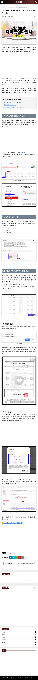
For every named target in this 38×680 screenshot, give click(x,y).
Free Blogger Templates (31, 677)
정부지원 (19, 644)
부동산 (19, 639)
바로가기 (23, 152)
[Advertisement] (19, 64)
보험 (4, 7)
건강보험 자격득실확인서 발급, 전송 (14, 107)
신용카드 (19, 642)
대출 (19, 634)
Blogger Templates (12, 677)
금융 (19, 632)
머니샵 (19, 2)
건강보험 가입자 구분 (10, 105)
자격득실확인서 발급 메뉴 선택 (12, 102)
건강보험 (9, 553)
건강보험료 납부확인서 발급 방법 (12, 523)
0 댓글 (35, 587)
